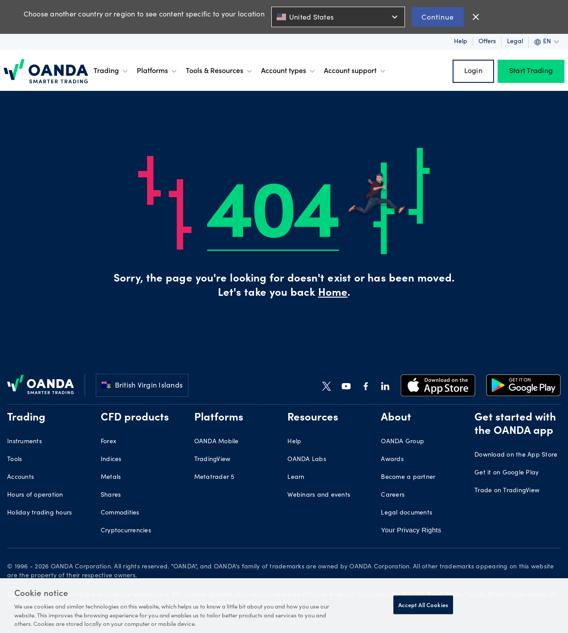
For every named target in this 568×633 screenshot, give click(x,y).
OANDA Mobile (216, 442)
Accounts (20, 477)
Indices (111, 460)
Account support (355, 71)
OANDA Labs (306, 460)
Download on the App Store (515, 455)
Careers (393, 495)
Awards (392, 460)
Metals (111, 477)
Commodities (120, 513)
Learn (295, 477)
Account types (289, 71)
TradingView (212, 460)
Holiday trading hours (39, 513)
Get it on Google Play (506, 473)
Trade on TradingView (506, 491)
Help (460, 42)
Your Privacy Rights (410, 530)
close (475, 17)
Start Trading (531, 71)
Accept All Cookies (423, 604)
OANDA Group (402, 442)
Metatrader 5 (214, 477)
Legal (515, 42)
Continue (437, 16)
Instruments (24, 442)
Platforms (158, 71)
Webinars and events (318, 495)
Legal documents (406, 513)
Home (332, 293)
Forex (108, 442)
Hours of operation (35, 495)
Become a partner (408, 477)
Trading (112, 71)
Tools (14, 460)
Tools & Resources (220, 71)
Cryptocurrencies (126, 531)
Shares (111, 495)
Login (473, 71)
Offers (487, 42)
